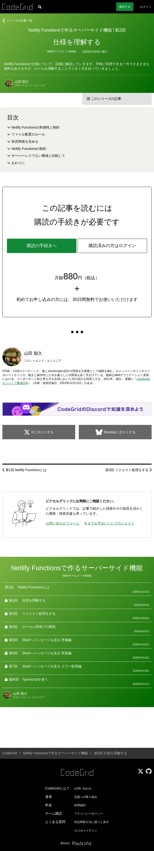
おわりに (18, 163)
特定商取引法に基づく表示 (91, 822)
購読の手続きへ (42, 245)
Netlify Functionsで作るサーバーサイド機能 (70, 30)
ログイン (145, 7)
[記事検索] (39, 7)
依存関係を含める (24, 141)
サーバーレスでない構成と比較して (38, 156)
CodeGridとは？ (57, 788)
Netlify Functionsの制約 (28, 149)
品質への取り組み (85, 797)
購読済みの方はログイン (112, 245)
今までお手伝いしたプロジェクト (109, 523)
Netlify (72, 51)
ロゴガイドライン (85, 830)
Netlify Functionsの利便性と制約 (35, 127)
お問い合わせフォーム (62, 523)
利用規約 (80, 805)
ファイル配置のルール (28, 134)
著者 (48, 797)
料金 (48, 805)
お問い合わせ (82, 788)
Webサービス (55, 51)
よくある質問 (55, 822)
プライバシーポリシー (88, 813)
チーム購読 (53, 813)
